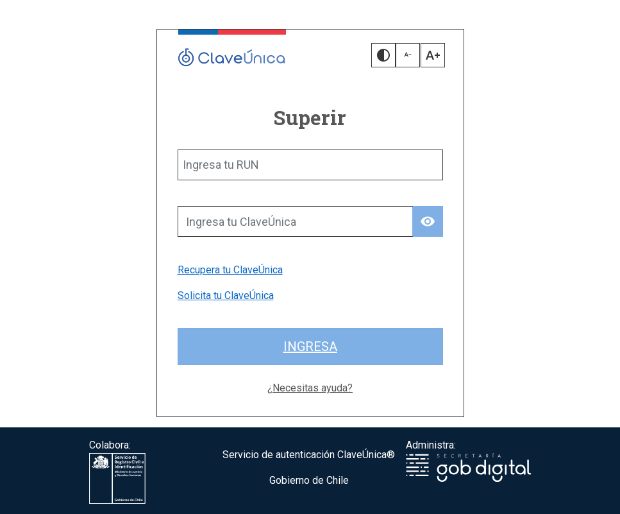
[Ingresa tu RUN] (310, 165)
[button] (383, 55)
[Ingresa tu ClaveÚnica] (295, 221)
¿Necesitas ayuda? (310, 388)
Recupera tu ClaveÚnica (230, 270)
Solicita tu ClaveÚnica (226, 295)
